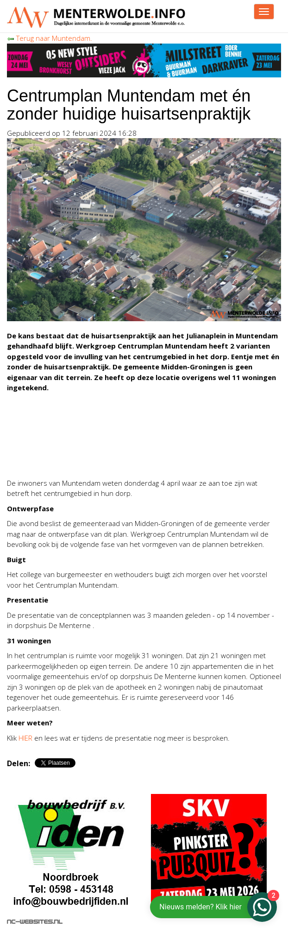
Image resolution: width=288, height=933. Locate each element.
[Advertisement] (115, 456)
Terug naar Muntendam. (49, 38)
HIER (25, 738)
